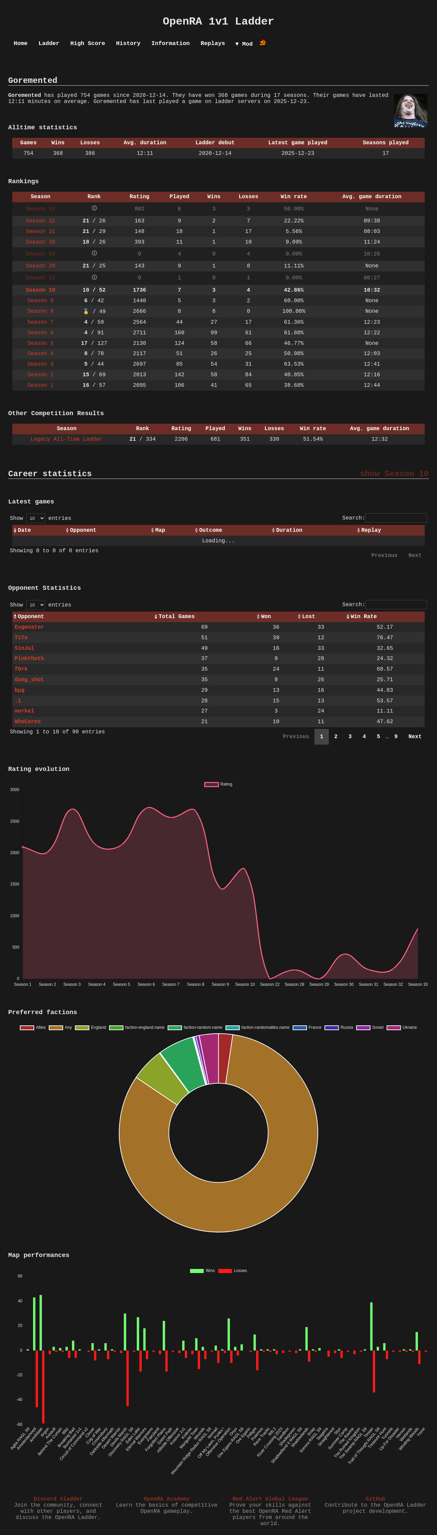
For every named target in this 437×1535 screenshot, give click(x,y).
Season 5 (40, 343)
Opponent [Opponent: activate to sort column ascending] (83, 530)
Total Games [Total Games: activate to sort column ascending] (177, 617)
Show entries (40, 518)
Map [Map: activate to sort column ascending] (160, 530)
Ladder (49, 43)
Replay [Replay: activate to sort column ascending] (371, 530)
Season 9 (40, 301)
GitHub (375, 1499)
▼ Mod (244, 44)
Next (415, 556)
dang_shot (29, 680)
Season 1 (40, 385)
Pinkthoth (29, 659)
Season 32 (40, 221)
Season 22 (40, 278)
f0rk (21, 669)
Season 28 (40, 266)
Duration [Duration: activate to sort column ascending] (289, 530)
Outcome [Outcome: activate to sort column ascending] (210, 530)
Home (21, 43)
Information (170, 43)
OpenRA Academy (166, 1499)
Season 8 (40, 311)
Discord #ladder (58, 1499)
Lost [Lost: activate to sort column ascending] (308, 617)
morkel (24, 711)
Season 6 (40, 333)
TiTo (21, 638)
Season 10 (40, 290)
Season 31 (40, 232)
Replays (213, 43)
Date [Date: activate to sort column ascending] (24, 530)
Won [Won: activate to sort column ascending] (266, 617)
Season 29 (40, 254)
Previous (384, 556)
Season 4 (40, 354)
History (128, 43)
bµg (20, 690)
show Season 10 (394, 474)
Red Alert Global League (270, 1499)
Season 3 (40, 364)
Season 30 (40, 242)
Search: (384, 518)
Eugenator (29, 627)
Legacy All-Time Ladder (67, 439)
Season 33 (40, 209)
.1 (18, 701)
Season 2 (40, 375)
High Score (87, 43)
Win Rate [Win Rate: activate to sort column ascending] (364, 617)
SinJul (24, 648)
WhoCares (28, 722)
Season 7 (40, 322)
